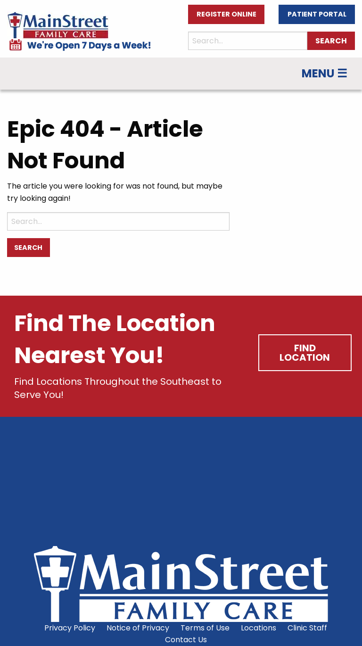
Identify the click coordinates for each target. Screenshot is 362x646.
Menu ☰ (324, 73)
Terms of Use (205, 627)
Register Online (226, 14)
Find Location (305, 352)
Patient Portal (317, 14)
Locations (258, 627)
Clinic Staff (307, 627)
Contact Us (186, 639)
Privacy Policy (69, 627)
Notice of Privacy (138, 627)
